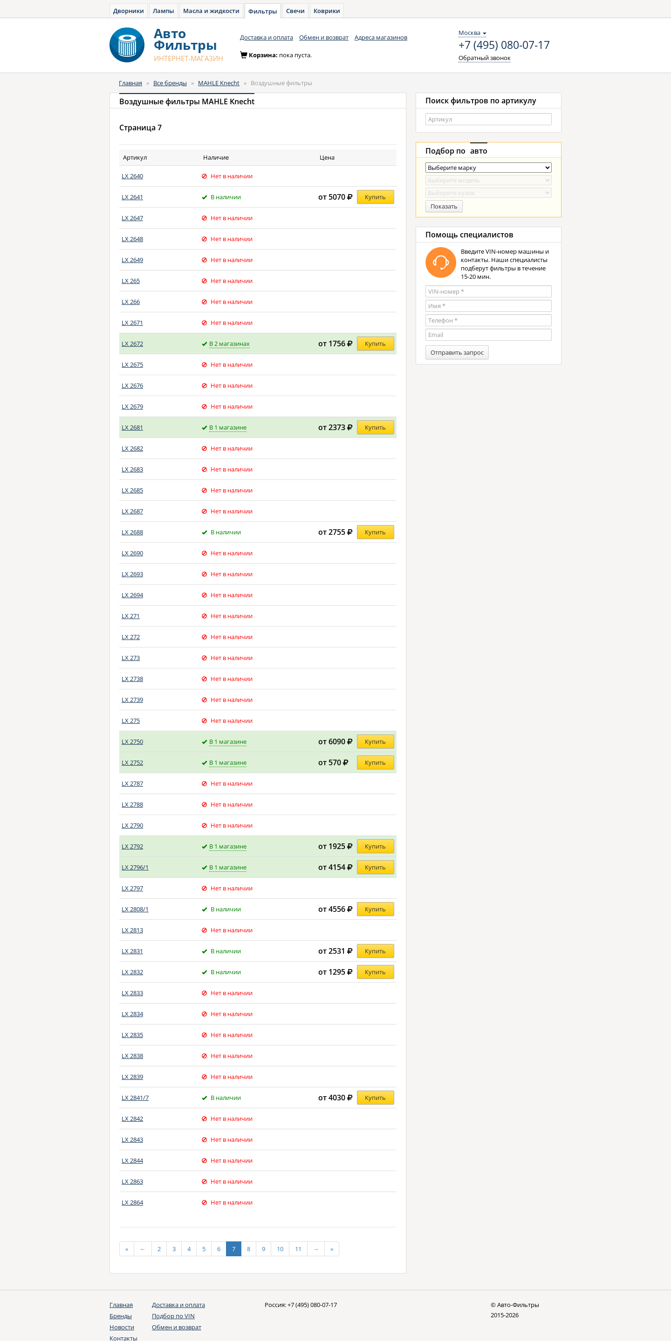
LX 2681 (132, 427)
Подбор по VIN (173, 1316)
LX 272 (131, 637)
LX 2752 (132, 762)
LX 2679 (132, 406)
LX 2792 (132, 846)
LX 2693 (132, 574)
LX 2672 (132, 343)
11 (298, 1249)
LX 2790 (132, 825)
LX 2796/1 (135, 867)
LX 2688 (132, 532)
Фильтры (262, 11)
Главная (130, 83)
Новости (122, 1327)
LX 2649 (132, 260)
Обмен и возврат (324, 37)
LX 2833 (132, 993)
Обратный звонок (485, 58)
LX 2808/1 (135, 909)
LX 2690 (132, 553)
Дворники (128, 11)
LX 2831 (132, 951)
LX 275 (131, 720)
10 (280, 1249)
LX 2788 (132, 804)
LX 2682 (132, 448)
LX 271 (131, 616)
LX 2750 (132, 741)
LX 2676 (132, 385)
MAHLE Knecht (219, 83)
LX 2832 (132, 972)
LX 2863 (132, 1181)
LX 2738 (132, 678)
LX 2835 (132, 1035)
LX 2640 (132, 176)
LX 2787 (132, 783)
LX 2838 (132, 1055)
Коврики (327, 11)
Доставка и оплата (266, 37)
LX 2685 (132, 490)
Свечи (295, 11)
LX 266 (131, 301)
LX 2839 (132, 1076)
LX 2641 (132, 197)
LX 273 (131, 658)
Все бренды (170, 83)
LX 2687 (132, 511)
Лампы (163, 11)
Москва (472, 32)
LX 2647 (132, 218)
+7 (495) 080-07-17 (504, 45)
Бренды (121, 1316)
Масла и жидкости (211, 11)
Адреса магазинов (381, 37)
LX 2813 (132, 930)
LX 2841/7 (135, 1097)
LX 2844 (132, 1160)
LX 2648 (132, 239)
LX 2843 (132, 1139)
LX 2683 (132, 469)
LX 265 (131, 280)
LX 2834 (132, 1014)
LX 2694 (132, 595)
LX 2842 (132, 1118)
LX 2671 (132, 322)
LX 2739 (132, 699)
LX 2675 (132, 364)
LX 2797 (132, 888)
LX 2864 (132, 1202)
